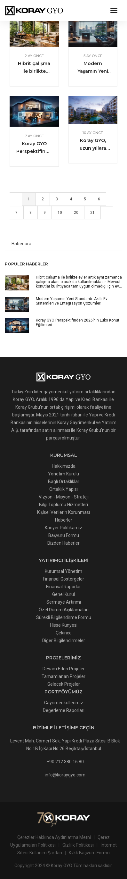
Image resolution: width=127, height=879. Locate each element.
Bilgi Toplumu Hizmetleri (63, 504)
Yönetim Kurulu (63, 473)
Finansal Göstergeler (63, 579)
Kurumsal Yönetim (63, 571)
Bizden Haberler (63, 543)
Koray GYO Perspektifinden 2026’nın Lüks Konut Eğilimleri (34, 148)
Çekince (64, 632)
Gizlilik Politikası (78, 845)
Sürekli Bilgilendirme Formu (63, 617)
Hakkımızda (63, 466)
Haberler (63, 520)
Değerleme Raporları (63, 710)
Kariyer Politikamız (63, 527)
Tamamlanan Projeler (63, 676)
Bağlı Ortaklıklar (63, 481)
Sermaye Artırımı (63, 602)
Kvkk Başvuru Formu (89, 852)
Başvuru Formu (63, 535)
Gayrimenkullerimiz (63, 702)
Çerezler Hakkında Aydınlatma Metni (54, 837)
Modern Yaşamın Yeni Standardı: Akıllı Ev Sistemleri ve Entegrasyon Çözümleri (92, 68)
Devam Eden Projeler (64, 668)
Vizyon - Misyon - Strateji (64, 496)
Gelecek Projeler (63, 684)
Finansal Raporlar (63, 586)
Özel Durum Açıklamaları (64, 609)
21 (92, 214)
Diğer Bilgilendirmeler (63, 640)
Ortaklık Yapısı (63, 489)
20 (76, 214)
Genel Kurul (63, 594)
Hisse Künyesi (63, 625)
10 (60, 214)
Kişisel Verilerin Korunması (63, 512)
